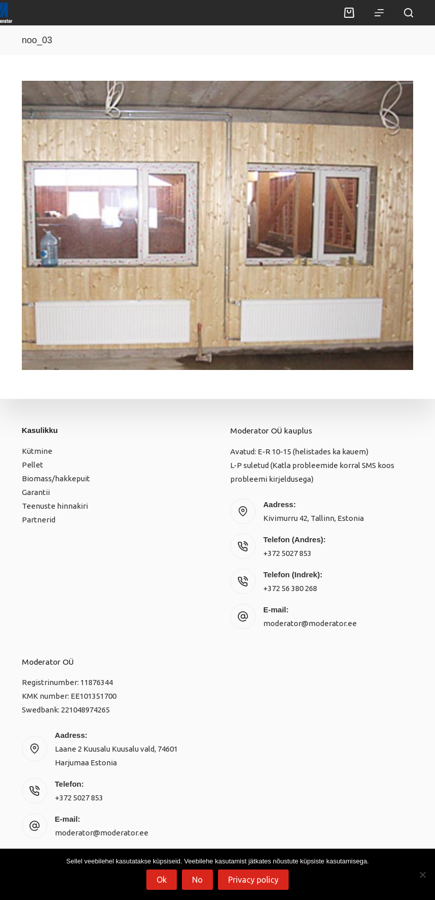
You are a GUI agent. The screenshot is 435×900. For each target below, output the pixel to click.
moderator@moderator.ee (310, 623)
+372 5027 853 (287, 553)
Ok (162, 879)
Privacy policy (253, 879)
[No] (422, 875)
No (197, 879)
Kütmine (37, 451)
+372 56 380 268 (290, 588)
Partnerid (38, 519)
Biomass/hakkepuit (56, 478)
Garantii (36, 492)
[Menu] (379, 12)
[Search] (408, 12)
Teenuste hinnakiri (55, 506)
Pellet (32, 464)
